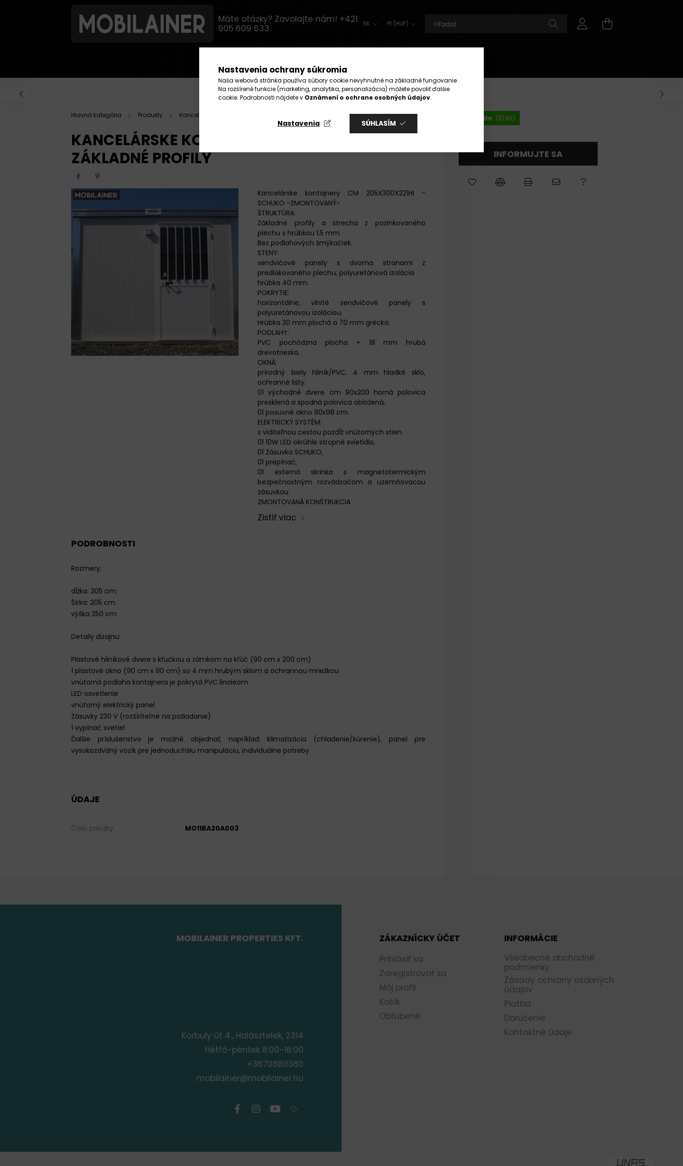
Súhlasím (378, 123)
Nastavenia (298, 123)
